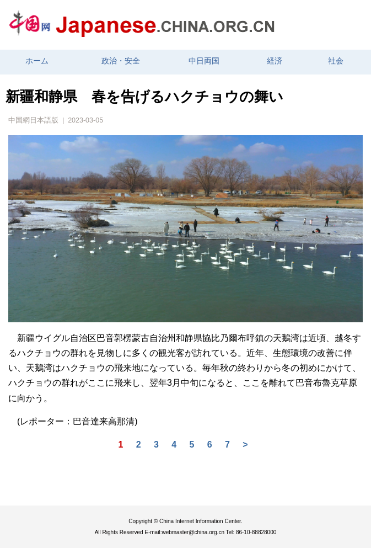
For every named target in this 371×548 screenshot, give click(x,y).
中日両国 (204, 61)
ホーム (37, 61)
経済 (274, 61)
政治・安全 (120, 61)
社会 (335, 61)
